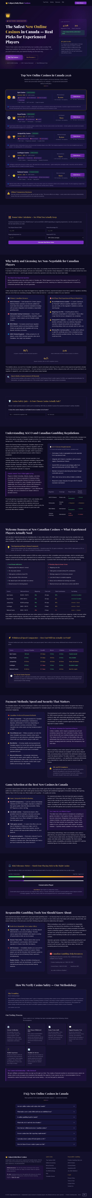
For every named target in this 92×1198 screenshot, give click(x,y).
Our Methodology (50, 1170)
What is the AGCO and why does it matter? (46, 1122)
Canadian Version (50, 1176)
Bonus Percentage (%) (52, 227)
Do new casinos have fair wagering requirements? (46, 1133)
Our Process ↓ (30, 57)
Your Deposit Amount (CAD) (15, 227)
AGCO (79, 1194)
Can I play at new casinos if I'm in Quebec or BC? (46, 1139)
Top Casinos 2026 (50, 1160)
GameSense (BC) (74, 966)
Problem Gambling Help (71, 1194)
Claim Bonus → (80, 3)
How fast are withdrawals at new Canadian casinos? (46, 1128)
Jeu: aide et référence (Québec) (59, 970)
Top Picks (45, 2)
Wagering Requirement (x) (14, 234)
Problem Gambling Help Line (75, 1160)
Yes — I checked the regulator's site (18, 414)
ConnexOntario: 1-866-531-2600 (59, 966)
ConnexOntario (71, 1165)
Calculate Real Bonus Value (46, 242)
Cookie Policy (71, 1183)
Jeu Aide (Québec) (73, 1170)
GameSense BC (72, 1168)
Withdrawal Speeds (51, 1168)
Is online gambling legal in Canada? (46, 1117)
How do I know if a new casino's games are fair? (46, 1144)
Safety (52, 2)
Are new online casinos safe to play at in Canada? (46, 1106)
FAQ (63, 2)
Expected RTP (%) (51, 234)
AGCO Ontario (71, 1162)
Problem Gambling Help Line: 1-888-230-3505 (62, 962)
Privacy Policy (71, 1178)
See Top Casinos (13, 57)
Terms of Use (71, 1180)
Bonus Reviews (50, 1165)
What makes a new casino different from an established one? (46, 1111)
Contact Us (70, 1186)
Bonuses (57, 2)
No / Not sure (51, 414)
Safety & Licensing (50, 1162)
